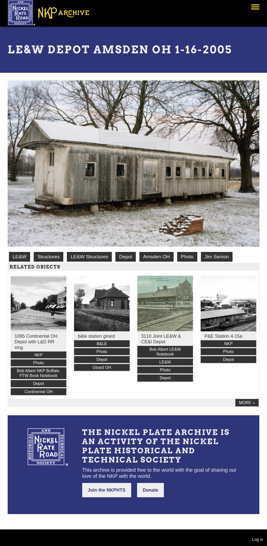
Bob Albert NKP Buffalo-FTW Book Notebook (38, 373)
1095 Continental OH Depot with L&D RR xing (36, 342)
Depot (125, 256)
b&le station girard (96, 336)
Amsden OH (156, 256)
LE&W (19, 256)
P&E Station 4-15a (223, 336)
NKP (38, 355)
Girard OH (102, 367)
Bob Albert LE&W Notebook (165, 351)
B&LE (102, 344)
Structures (48, 256)
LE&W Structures (89, 256)
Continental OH (38, 392)
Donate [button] (150, 490)
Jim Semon (216, 256)
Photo (187, 256)
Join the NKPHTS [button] (107, 490)
